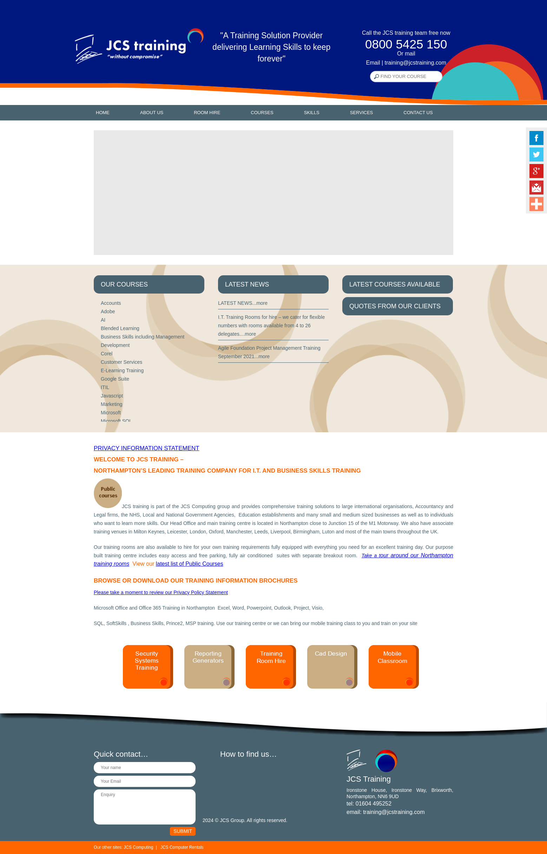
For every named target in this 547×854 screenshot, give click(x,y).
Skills (311, 112)
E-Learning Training (122, 370)
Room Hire (207, 112)
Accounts (111, 303)
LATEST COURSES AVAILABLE (394, 284)
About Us (151, 112)
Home (103, 112)
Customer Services (121, 362)
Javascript (112, 396)
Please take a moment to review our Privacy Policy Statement (161, 592)
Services (361, 112)
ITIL (105, 387)
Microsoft (111, 412)
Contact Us (418, 112)
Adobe (108, 311)
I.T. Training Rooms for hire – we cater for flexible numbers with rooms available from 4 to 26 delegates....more (271, 325)
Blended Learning (120, 328)
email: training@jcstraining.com (386, 812)
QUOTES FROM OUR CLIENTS (395, 306)
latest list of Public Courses (189, 564)
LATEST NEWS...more (243, 303)
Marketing (111, 404)
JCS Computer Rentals (182, 847)
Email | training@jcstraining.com (406, 63)
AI (103, 320)
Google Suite (115, 379)
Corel (106, 353)
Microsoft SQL (116, 421)
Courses (262, 112)
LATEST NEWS (247, 284)
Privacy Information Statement (146, 448)
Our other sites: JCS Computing (123, 847)
